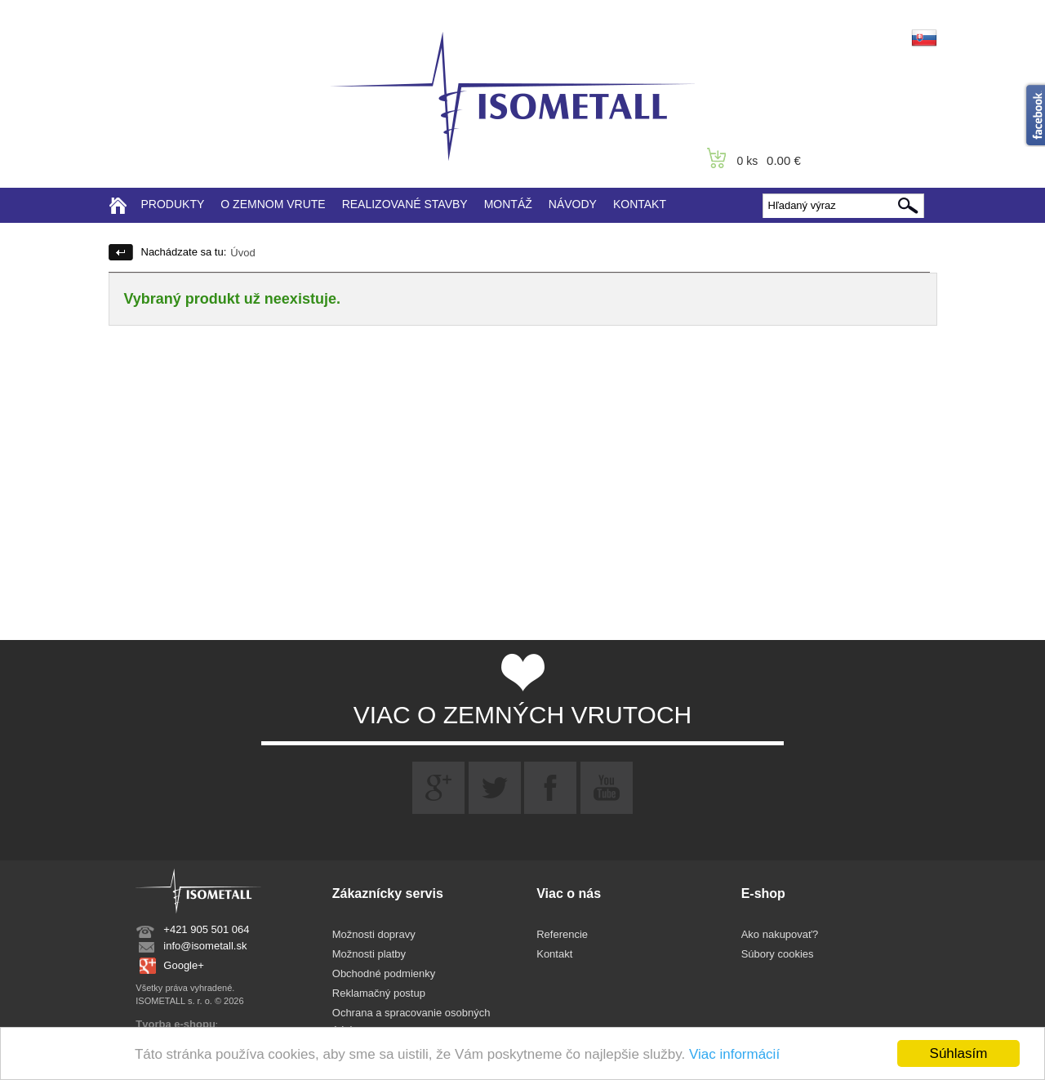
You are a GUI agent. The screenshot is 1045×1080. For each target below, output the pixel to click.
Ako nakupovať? (780, 934)
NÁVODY (573, 204)
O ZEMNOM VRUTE (272, 204)
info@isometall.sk (205, 946)
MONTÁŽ (508, 204)
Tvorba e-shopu (176, 1024)
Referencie (562, 934)
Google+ (183, 965)
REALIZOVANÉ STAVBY (405, 204)
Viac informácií (734, 1054)
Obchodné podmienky (383, 973)
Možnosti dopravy (374, 934)
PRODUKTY (173, 204)
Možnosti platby (369, 954)
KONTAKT (639, 204)
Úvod (242, 253)
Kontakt (554, 954)
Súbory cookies (777, 954)
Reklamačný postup (378, 993)
